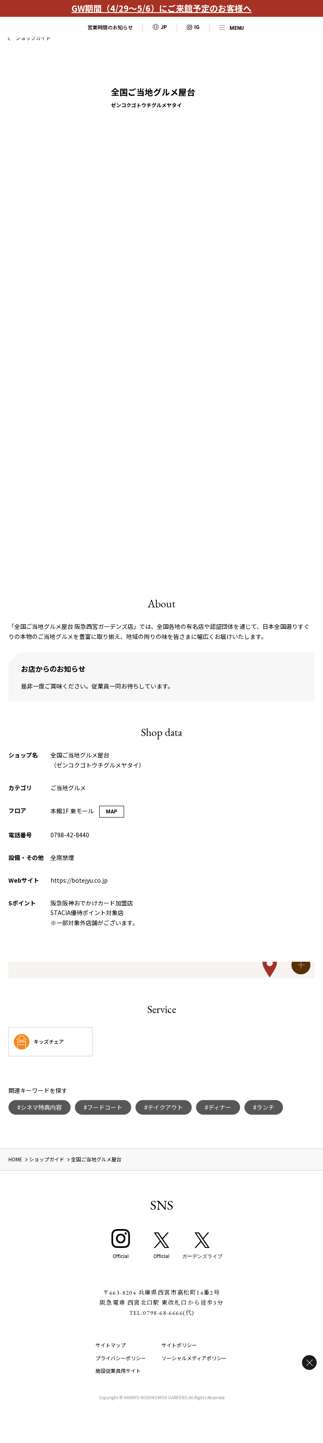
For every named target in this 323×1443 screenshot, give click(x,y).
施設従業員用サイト (118, 1370)
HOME (15, 1159)
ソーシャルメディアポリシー (194, 1357)
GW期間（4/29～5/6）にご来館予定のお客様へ (161, 8)
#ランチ (263, 1107)
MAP (111, 812)
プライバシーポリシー (120, 1357)
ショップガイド (46, 1159)
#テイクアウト (163, 1107)
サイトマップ (110, 1344)
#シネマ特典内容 (39, 1107)
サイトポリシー (179, 1344)
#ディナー (218, 1107)
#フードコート (103, 1107)
